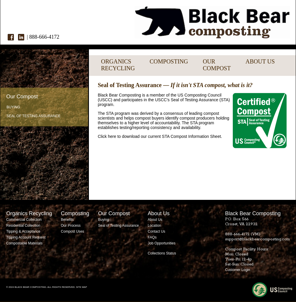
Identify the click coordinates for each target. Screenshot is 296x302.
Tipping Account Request (25, 237)
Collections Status (162, 253)
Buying (13, 107)
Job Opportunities (161, 243)
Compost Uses (72, 231)
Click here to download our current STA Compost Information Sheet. (160, 136)
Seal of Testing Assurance (33, 116)
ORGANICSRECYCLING (118, 64)
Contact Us (156, 231)
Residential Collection (23, 225)
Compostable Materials (24, 243)
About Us (155, 220)
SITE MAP (81, 287)
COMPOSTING (168, 61)
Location (154, 225)
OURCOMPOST (216, 64)
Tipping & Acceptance (23, 231)
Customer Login (237, 270)
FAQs (152, 237)
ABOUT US (260, 61)
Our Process (71, 225)
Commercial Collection (24, 220)
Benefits (67, 220)
